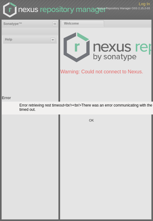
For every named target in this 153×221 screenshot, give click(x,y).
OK (91, 120)
